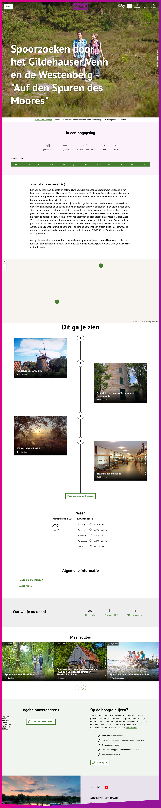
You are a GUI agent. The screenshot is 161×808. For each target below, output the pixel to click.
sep (109, 164)
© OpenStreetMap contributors (149, 322)
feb (28, 164)
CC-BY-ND (157, 670)
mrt (39, 164)
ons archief (131, 728)
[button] (41, 722)
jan (16, 164)
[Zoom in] (4, 261)
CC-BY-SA (53, 664)
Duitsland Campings (43, 120)
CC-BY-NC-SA (105, 670)
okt (121, 164)
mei (63, 164)
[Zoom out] (4, 265)
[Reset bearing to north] (4, 268)
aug (98, 164)
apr (51, 164)
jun (74, 164)
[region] (80, 291)
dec (144, 164)
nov (133, 164)
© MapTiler (136, 322)
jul (86, 164)
